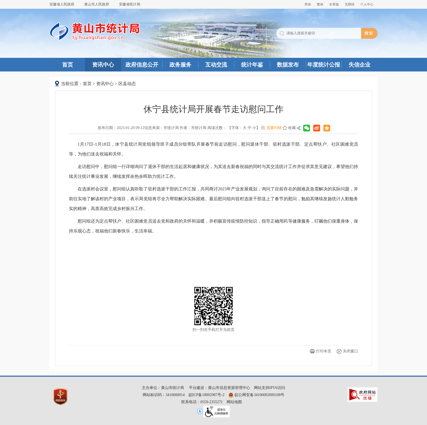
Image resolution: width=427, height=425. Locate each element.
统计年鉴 (252, 65)
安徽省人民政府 (61, 4)
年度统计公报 (323, 65)
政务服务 (180, 65)
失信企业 (359, 65)
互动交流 (216, 65)
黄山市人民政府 (96, 4)
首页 (67, 65)
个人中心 (366, 4)
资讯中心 (103, 65)
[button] (334, 4)
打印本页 (323, 351)
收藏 (292, 128)
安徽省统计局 (129, 4)
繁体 (320, 4)
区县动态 (127, 83)
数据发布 (288, 65)
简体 (308, 4)
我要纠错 (274, 128)
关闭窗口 (350, 351)
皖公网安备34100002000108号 (256, 395)
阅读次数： (217, 128)
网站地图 (234, 402)
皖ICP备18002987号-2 (206, 395)
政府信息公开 (141, 65)
